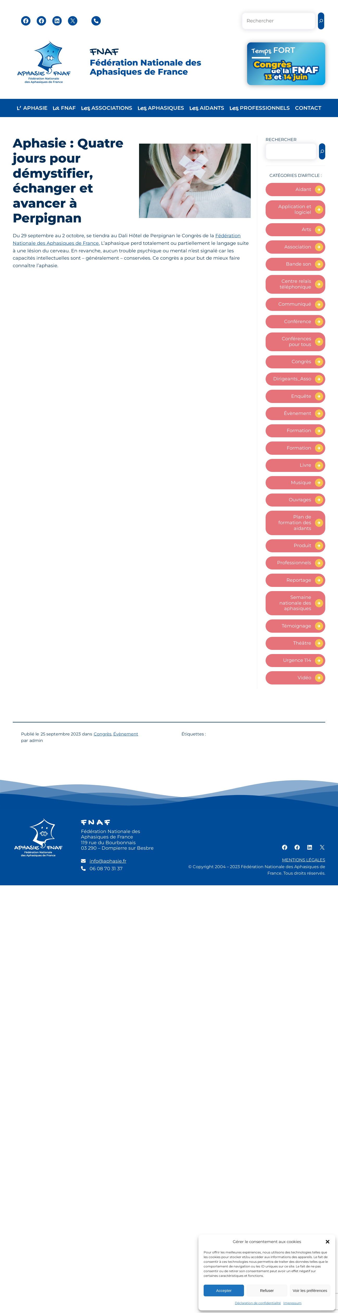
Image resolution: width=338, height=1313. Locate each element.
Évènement (297, 413)
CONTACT (308, 108)
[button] (327, 1241)
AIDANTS (206, 108)
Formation (299, 430)
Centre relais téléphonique (295, 284)
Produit (302, 545)
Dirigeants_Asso (292, 379)
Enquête (301, 396)
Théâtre (302, 643)
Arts (306, 229)
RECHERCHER (281, 139)
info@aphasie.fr (108, 861)
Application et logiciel (294, 209)
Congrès (301, 361)
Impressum (292, 1303)
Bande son (298, 264)
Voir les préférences (310, 1290)
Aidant (303, 189)
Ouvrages (300, 500)
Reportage (298, 580)
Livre (305, 465)
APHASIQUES (160, 108)
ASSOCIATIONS (106, 108)
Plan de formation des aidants (294, 522)
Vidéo (304, 678)
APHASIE (32, 108)
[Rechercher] (321, 20)
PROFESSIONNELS (259, 108)
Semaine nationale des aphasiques (295, 602)
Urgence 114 (297, 660)
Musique (301, 482)
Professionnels (294, 563)
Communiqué (294, 304)
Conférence (297, 321)
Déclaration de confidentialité (258, 1303)
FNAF (104, 52)
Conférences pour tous (296, 341)
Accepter (223, 1290)
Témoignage (296, 626)
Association (297, 247)
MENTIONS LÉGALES (303, 859)
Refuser (267, 1290)
